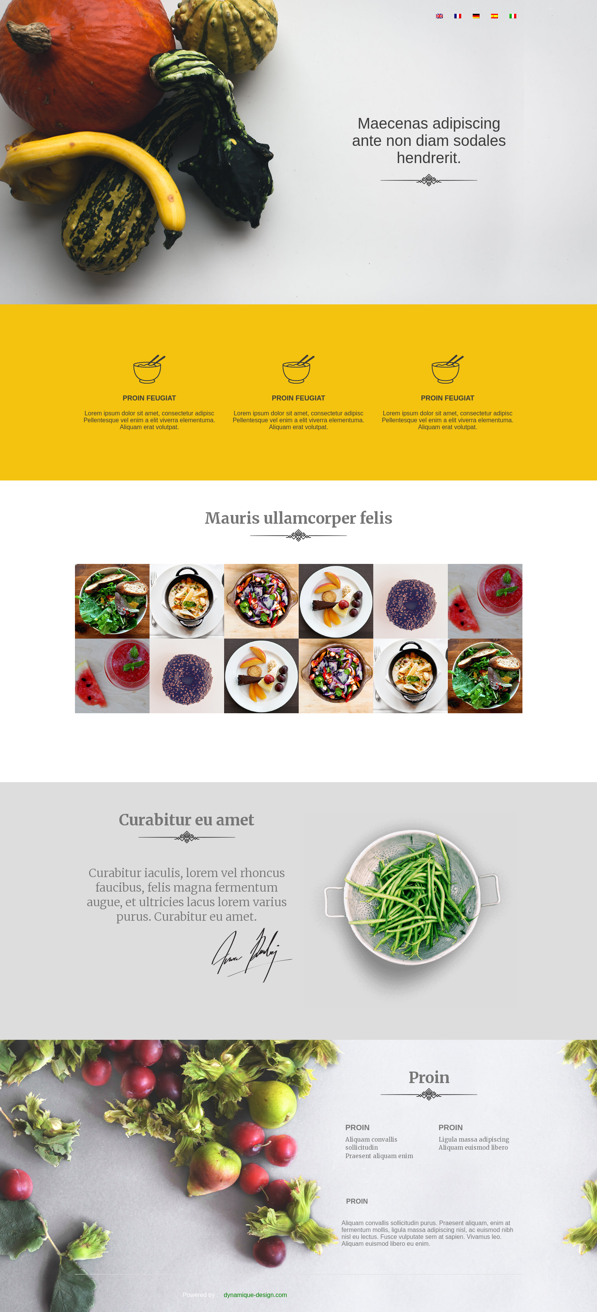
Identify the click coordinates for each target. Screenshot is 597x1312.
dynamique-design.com (255, 1295)
